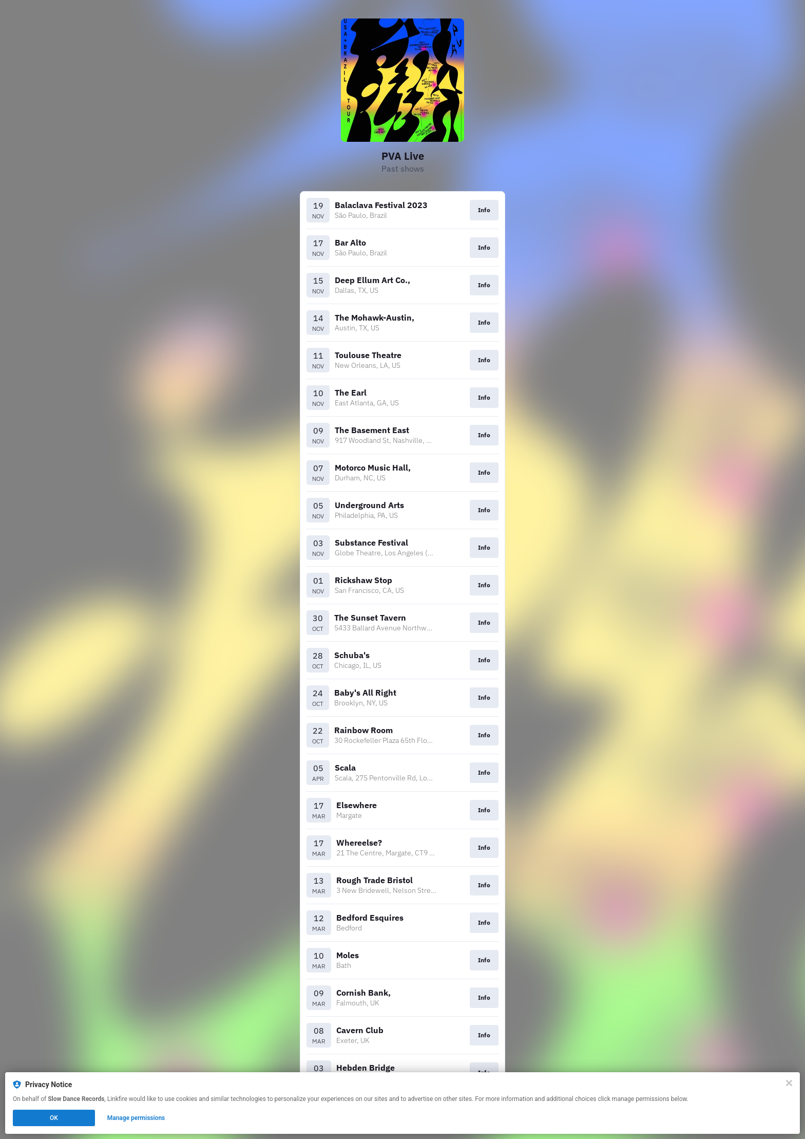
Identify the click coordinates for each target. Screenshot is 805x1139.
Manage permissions (136, 1118)
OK (54, 1118)
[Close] (789, 1083)
